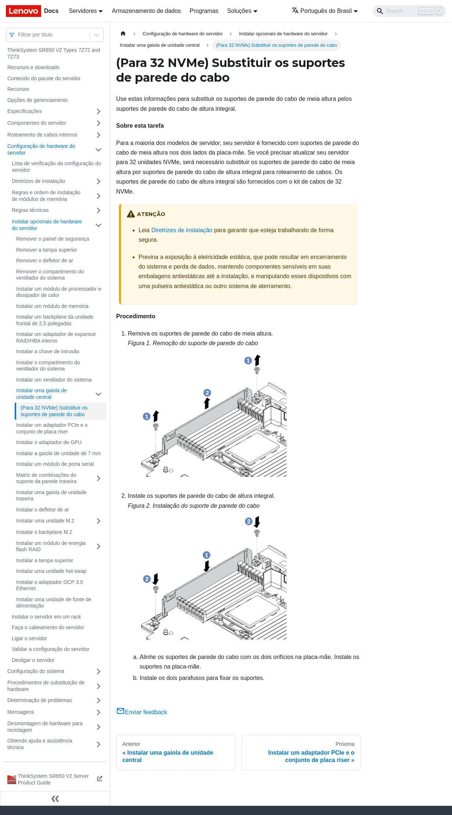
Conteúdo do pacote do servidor (43, 78)
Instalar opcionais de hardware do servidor (47, 225)
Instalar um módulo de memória (52, 306)
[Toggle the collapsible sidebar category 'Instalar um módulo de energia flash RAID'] (98, 546)
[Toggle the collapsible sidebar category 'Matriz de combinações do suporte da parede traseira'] (98, 478)
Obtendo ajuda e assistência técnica (39, 744)
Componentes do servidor (36, 123)
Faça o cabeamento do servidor (48, 627)
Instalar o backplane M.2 (44, 532)
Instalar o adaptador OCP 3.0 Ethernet (49, 585)
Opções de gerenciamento (37, 100)
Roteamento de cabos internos (42, 135)
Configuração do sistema (35, 671)
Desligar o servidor (33, 660)
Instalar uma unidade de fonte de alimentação (54, 602)
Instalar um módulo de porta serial (55, 464)
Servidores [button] (83, 11)
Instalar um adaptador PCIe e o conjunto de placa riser (52, 428)
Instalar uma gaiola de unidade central (41, 393)
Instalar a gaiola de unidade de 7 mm (58, 453)
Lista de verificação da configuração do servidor (56, 166)
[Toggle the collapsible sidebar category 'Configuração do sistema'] (98, 671)
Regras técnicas (30, 210)
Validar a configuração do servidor (50, 649)
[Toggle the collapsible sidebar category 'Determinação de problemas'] (98, 700)
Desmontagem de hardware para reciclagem (45, 726)
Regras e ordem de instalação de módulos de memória (46, 195)
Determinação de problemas (39, 700)
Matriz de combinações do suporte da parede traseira (46, 478)
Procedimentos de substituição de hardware (46, 686)
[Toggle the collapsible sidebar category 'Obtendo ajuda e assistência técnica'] (98, 744)
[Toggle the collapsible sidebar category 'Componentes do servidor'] (98, 123)
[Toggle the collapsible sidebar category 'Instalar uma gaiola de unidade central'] (98, 394)
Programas (204, 11)
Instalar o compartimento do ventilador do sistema (48, 365)
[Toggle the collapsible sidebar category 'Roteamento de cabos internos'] (98, 135)
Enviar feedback (141, 712)
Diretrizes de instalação (38, 181)
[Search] (409, 11)
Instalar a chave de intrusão (47, 351)
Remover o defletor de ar (44, 260)
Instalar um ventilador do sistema (54, 380)
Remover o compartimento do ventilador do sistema (50, 275)
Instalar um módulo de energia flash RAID (51, 546)
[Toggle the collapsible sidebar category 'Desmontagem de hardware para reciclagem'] (98, 727)
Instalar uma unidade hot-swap (51, 571)
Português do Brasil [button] (321, 11)
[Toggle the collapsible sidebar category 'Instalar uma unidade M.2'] (98, 521)
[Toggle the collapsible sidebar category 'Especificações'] (98, 111)
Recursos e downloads (33, 67)
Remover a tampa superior (46, 250)
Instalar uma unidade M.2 (45, 521)
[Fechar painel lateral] (55, 798)
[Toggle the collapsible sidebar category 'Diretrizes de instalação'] (98, 181)
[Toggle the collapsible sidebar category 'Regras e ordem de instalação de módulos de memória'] (98, 196)
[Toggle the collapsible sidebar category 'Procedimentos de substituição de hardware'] (98, 686)
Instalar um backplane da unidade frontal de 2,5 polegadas (54, 320)
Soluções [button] (239, 11)
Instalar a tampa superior (44, 560)
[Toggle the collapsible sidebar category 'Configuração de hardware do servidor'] (98, 149)
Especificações (24, 111)
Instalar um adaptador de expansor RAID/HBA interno (56, 337)
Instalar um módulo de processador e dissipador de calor (58, 292)
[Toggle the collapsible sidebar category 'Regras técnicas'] (98, 210)
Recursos (18, 89)
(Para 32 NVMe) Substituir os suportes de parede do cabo (54, 411)
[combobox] (18, 35)
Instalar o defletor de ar (42, 510)
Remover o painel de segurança (52, 239)
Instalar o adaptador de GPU (49, 442)
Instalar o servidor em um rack (46, 617)
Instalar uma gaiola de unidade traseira (51, 495)
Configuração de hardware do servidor (41, 149)
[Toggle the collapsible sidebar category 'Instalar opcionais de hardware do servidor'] (98, 225)
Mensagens (20, 712)
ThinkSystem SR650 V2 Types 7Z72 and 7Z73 (53, 53)
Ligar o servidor (29, 638)
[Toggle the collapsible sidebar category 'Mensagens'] (98, 712)
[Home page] (123, 33)
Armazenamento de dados (146, 11)
